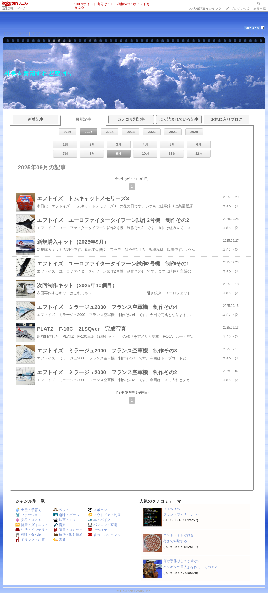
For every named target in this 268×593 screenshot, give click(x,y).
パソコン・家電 (102, 525)
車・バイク (99, 520)
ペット (61, 510)
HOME (9, 34)
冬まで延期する (175, 541)
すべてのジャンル (104, 535)
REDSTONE (173, 509)
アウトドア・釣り (104, 515)
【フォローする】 (229, 33)
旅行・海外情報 (68, 535)
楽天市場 (259, 9)
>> (205, 9)
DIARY (23, 34)
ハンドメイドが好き (178, 535)
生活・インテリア (31, 530)
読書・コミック (68, 530)
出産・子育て (28, 510)
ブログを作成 (240, 9)
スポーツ (97, 510)
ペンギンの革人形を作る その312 (190, 567)
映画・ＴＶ (64, 520)
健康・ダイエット (31, 525)
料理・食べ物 (28, 535)
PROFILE (38, 34)
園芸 (59, 540)
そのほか (97, 530)
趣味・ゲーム (16, 8)
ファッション (28, 515)
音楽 (59, 525)
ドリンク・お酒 (30, 540)
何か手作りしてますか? (181, 561)
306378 (252, 28)
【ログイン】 (254, 33)
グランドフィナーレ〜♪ (181, 514)
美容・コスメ (28, 520)
